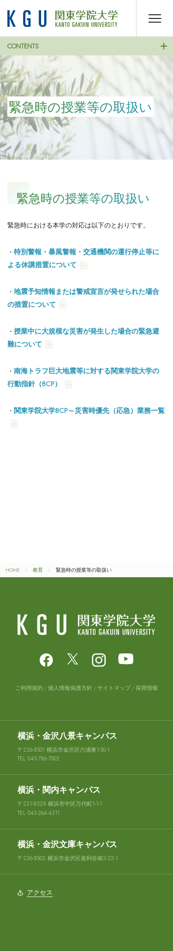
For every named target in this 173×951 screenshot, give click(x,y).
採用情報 (147, 688)
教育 (38, 570)
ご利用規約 (29, 688)
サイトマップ (114, 688)
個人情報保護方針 (70, 688)
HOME (13, 570)
